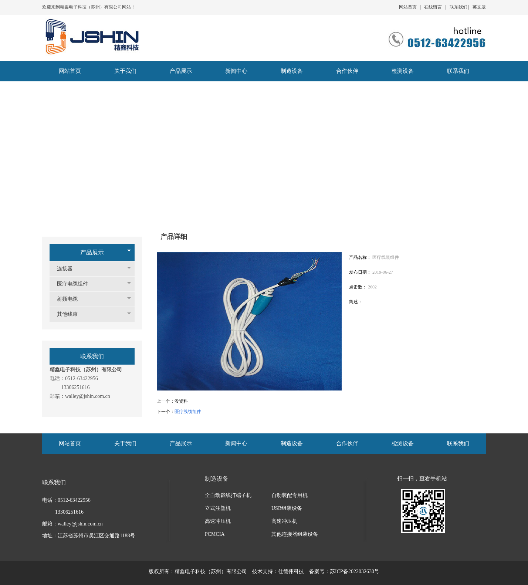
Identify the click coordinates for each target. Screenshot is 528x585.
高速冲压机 (218, 521)
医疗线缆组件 (188, 411)
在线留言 (433, 7)
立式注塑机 (218, 508)
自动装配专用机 (289, 495)
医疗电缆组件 (76, 284)
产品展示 (92, 252)
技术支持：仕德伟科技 (278, 571)
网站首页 (408, 7)
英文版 (479, 7)
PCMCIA (215, 534)
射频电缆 (71, 299)
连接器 (68, 268)
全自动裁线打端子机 (228, 495)
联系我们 (458, 7)
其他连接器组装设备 (294, 534)
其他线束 (71, 314)
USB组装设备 (286, 508)
